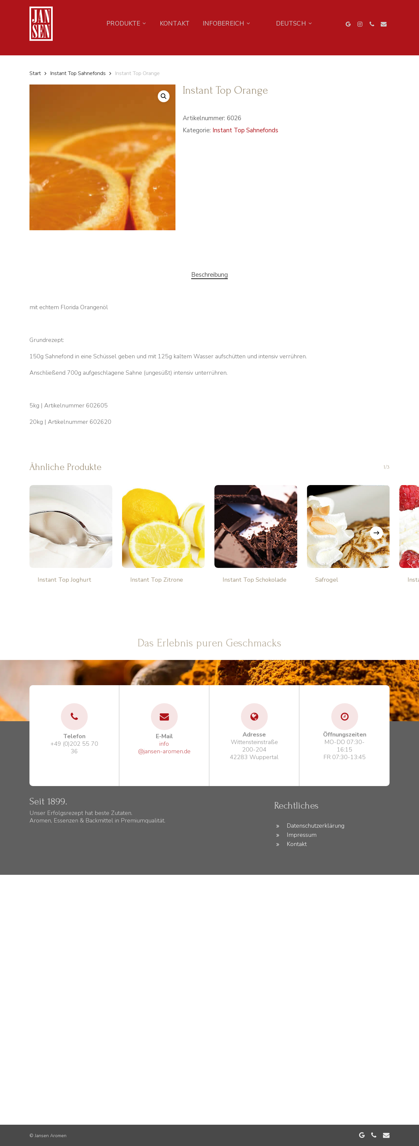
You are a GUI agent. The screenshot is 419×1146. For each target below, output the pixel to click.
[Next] (376, 532)
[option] (32, 52)
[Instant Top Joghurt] (70, 526)
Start (35, 73)
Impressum (302, 835)
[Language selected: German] (32, 51)
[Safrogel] (348, 526)
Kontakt (297, 844)
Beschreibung (209, 275)
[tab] (209, 275)
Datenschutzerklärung (315, 826)
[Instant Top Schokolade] (255, 526)
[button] (164, 96)
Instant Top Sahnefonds (78, 73)
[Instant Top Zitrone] (163, 526)
